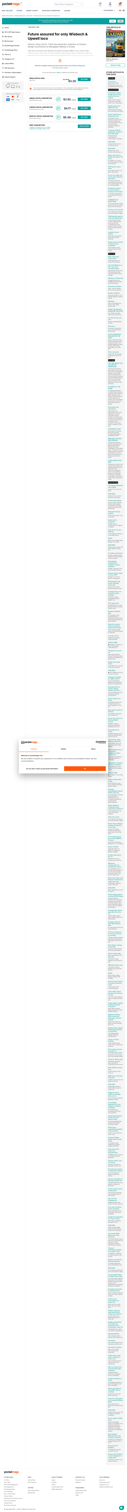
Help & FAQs (31, 1480)
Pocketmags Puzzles (10, 45)
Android (54, 1482)
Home (5, 28)
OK (85, 768)
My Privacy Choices (10, 1505)
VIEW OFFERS (84, 126)
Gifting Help (31, 1493)
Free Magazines (9, 1487)
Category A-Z (8, 59)
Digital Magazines (57, 1489)
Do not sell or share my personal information (42, 768)
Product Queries (80, 1480)
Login (58, 72)
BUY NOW (84, 79)
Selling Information (81, 1490)
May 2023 (29, 15)
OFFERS (19, 11)
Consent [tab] (34, 749)
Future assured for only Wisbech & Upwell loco (47, 15)
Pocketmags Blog (9, 1489)
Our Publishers (8, 1491)
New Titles (7, 1482)
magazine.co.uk (104, 1484)
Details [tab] (63, 749)
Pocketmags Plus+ (10, 50)
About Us (102, 1480)
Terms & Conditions (10, 1500)
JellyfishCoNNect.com (106, 1487)
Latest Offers (8, 63)
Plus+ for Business (9, 1494)
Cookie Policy (8, 1503)
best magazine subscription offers (39, 128)
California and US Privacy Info (13, 1498)
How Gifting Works (33, 1490)
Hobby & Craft (32, 11)
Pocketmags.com (104, 1482)
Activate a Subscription (11, 72)
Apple (53, 1480)
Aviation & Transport (51, 11)
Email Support (32, 1482)
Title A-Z (6, 54)
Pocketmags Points (57, 1487)
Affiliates (78, 1482)
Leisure (67, 11)
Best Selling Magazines (11, 1484)
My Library (7, 37)
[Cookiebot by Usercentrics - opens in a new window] (97, 742)
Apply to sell (79, 1493)
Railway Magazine (20, 15)
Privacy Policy (8, 1496)
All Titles (6, 1480)
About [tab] (93, 749)
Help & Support (8, 77)
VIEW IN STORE (115, 65)
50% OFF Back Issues (11, 32)
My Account (7, 41)
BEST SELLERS (7, 11)
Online (53, 1484)
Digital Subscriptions (8, 15)
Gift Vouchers (8, 68)
